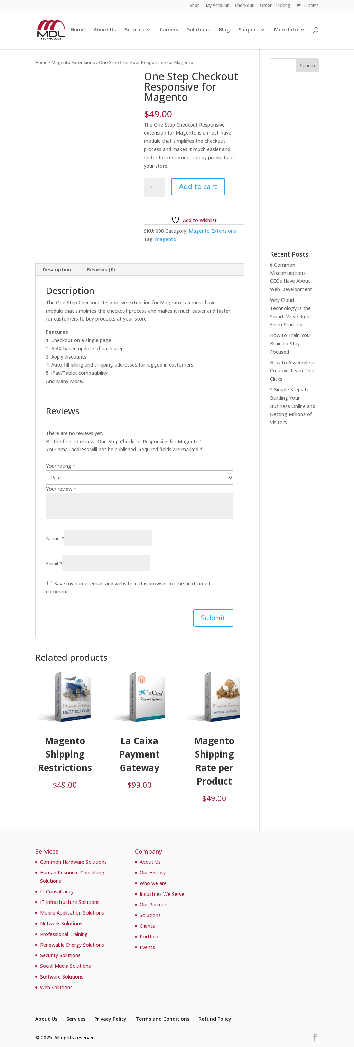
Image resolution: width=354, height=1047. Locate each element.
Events (147, 947)
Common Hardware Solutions (73, 862)
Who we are (153, 883)
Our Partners (154, 904)
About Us (105, 30)
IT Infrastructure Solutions (70, 902)
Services (134, 30)
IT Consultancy (57, 891)
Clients (147, 926)
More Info (286, 30)
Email (54, 563)
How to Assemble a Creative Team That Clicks (292, 370)
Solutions (198, 30)
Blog (224, 30)
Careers (169, 30)
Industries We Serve (162, 894)
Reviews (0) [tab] (101, 269)
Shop (195, 5)
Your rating (60, 466)
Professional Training (64, 934)
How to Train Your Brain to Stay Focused (290, 343)
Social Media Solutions (65, 966)
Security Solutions (60, 955)
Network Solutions (61, 923)
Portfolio (150, 936)
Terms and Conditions (162, 1019)
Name (55, 538)
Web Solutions (56, 987)
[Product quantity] (154, 187)
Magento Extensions (73, 62)
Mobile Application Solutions (72, 912)
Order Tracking (275, 5)
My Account (217, 5)
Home (78, 30)
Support (248, 30)
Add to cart (198, 186)
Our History (153, 872)
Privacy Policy (110, 1019)
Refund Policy (214, 1019)
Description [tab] (57, 269)
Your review (61, 488)
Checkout (244, 5)
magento (165, 239)
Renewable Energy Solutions (72, 945)
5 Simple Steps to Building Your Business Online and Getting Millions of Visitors (292, 406)
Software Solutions (61, 976)
